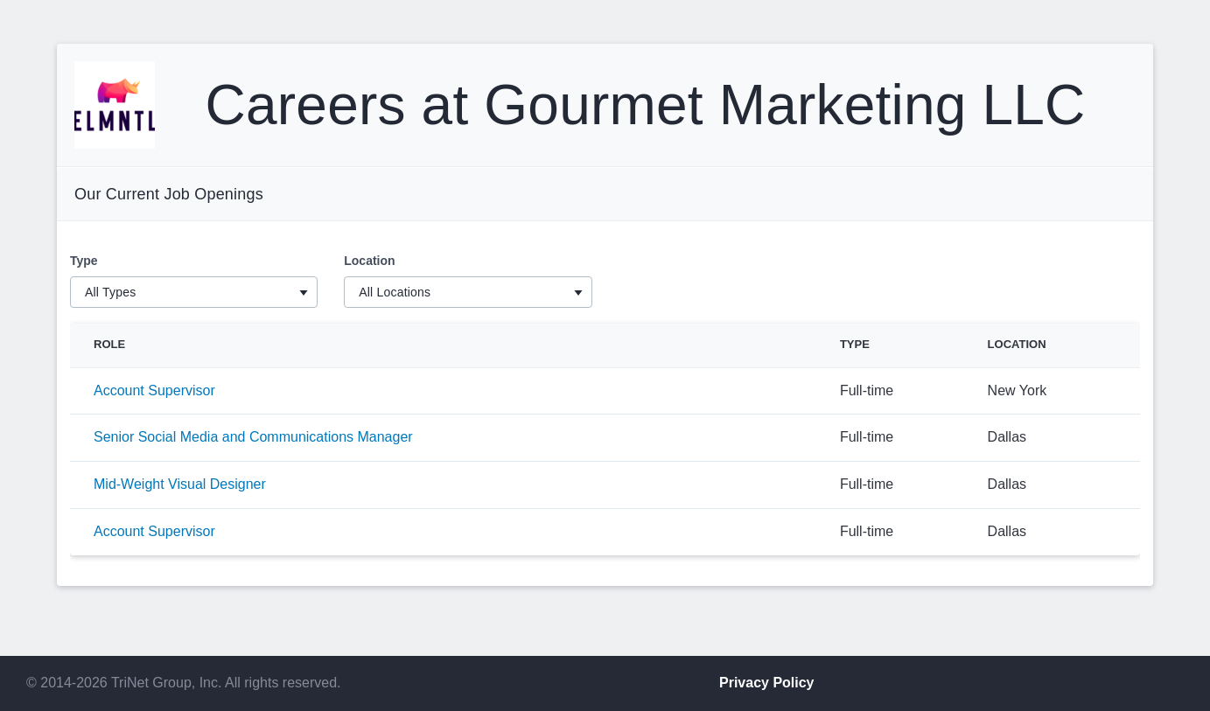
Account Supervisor (154, 390)
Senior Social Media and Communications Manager (253, 436)
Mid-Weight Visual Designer (180, 484)
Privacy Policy (767, 682)
